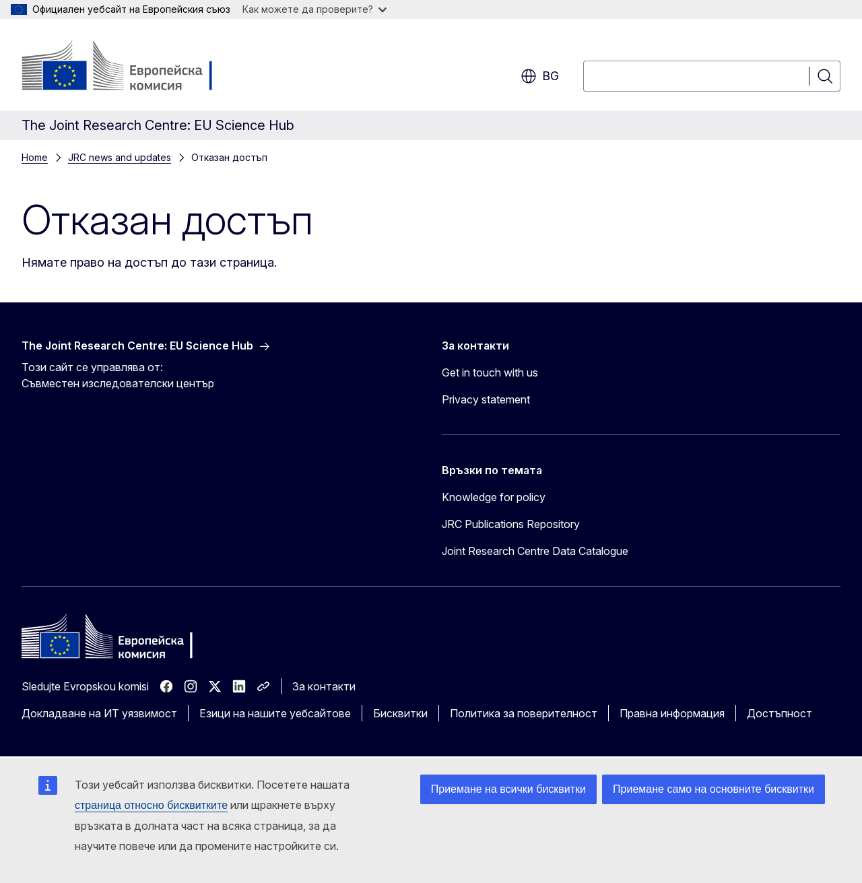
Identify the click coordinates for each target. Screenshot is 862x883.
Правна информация (672, 713)
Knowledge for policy (493, 497)
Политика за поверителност (523, 713)
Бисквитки (400, 713)
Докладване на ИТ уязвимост (99, 713)
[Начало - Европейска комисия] (130, 67)
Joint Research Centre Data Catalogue (535, 551)
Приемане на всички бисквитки (508, 789)
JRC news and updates (119, 157)
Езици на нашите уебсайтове (275, 713)
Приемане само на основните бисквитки (713, 789)
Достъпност (779, 713)
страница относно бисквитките (151, 805)
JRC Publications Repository (511, 524)
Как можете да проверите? (314, 9)
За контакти (324, 686)
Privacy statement (486, 399)
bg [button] (540, 76)
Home (35, 157)
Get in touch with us (490, 372)
